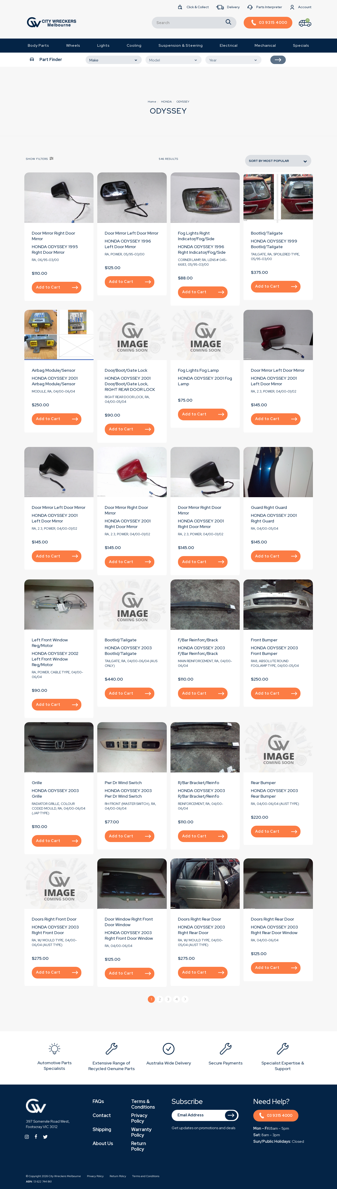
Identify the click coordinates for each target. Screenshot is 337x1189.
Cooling (134, 45)
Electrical (229, 45)
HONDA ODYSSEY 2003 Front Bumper (274, 650)
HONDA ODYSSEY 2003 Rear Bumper (274, 793)
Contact (102, 1115)
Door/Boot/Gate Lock (126, 370)
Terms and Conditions (145, 1176)
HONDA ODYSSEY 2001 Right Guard (274, 518)
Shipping (102, 1129)
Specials (301, 45)
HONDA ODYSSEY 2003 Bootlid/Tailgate (128, 650)
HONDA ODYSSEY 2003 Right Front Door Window (129, 935)
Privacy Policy (139, 1118)
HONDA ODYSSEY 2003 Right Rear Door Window (274, 929)
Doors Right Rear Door (199, 919)
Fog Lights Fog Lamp (198, 370)
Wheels (73, 45)
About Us (103, 1143)
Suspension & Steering (181, 45)
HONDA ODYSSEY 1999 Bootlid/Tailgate (274, 243)
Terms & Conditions (143, 1104)
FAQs (98, 1101)
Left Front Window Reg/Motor (50, 642)
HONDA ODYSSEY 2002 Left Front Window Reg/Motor (55, 659)
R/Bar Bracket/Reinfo (198, 782)
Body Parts (38, 45)
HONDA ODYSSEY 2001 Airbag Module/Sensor (55, 380)
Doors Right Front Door (54, 919)
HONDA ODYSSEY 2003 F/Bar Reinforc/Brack (201, 650)
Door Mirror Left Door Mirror (131, 233)
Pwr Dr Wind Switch (123, 782)
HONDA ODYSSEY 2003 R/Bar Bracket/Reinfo (201, 793)
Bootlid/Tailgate (267, 233)
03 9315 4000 (275, 1116)
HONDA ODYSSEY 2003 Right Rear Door (201, 929)
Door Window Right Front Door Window (129, 921)
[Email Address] (205, 1115)
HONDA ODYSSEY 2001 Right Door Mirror (128, 523)
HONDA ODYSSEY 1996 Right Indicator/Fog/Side (202, 249)
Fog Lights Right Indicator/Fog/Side (196, 235)
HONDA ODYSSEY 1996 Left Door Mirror (128, 243)
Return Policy (138, 1146)
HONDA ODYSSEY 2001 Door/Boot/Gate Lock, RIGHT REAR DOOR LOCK (130, 383)
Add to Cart (57, 287)
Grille (37, 782)
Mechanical (265, 45)
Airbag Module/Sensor (53, 370)
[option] (54, 1058)
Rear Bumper (263, 782)
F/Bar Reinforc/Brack (198, 640)
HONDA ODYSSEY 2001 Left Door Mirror (274, 380)
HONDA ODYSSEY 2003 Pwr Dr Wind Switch (128, 793)
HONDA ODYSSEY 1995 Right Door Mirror (55, 249)
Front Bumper (264, 640)
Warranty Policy (141, 1132)
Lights (103, 45)
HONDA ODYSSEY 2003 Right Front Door (55, 929)
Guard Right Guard (269, 507)
